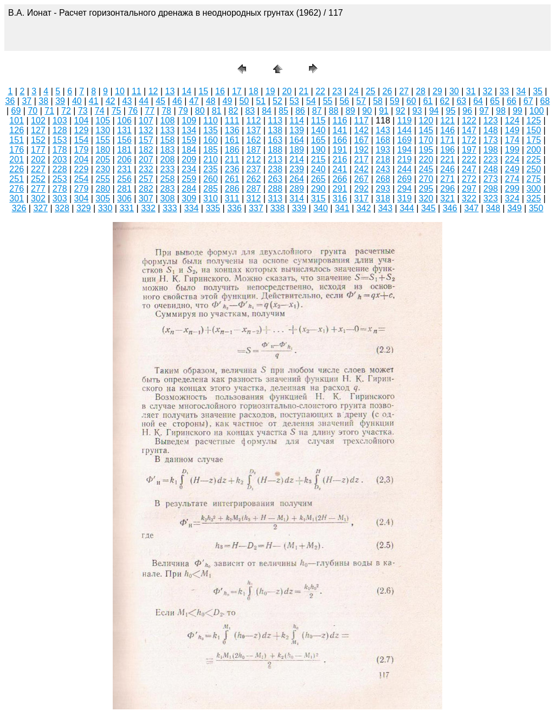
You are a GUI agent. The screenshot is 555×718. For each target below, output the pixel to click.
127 (38, 130)
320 (426, 198)
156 (124, 140)
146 (447, 130)
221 (447, 159)
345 (428, 208)
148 (490, 130)
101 (16, 120)
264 (296, 179)
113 (275, 120)
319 (404, 198)
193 (383, 149)
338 (277, 208)
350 (536, 208)
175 (533, 140)
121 (447, 120)
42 (110, 101)
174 (512, 140)
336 (234, 208)
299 (512, 188)
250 (533, 169)
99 (517, 110)
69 (16, 110)
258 (167, 179)
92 (400, 110)
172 (469, 140)
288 (275, 188)
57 (361, 101)
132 (146, 130)
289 (296, 188)
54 (311, 101)
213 (275, 159)
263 (275, 179)
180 (102, 149)
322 (469, 198)
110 (210, 120)
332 (148, 208)
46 (177, 101)
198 (490, 149)
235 (210, 169)
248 (490, 169)
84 (267, 110)
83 (250, 110)
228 (60, 169)
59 (394, 101)
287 (254, 188)
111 (232, 120)
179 (81, 149)
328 (62, 208)
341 (342, 208)
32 (488, 91)
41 (94, 101)
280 (102, 188)
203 (60, 159)
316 (340, 198)
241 (340, 169)
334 (191, 208)
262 (254, 179)
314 (296, 198)
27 (404, 91)
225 (533, 159)
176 (16, 149)
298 (490, 188)
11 (136, 91)
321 (447, 198)
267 (361, 179)
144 (404, 130)
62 (445, 101)
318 (383, 198)
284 (189, 188)
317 (361, 198)
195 (426, 149)
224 (512, 159)
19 (270, 91)
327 (40, 208)
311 (232, 198)
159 (189, 140)
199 (512, 149)
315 (318, 198)
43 (127, 101)
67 (528, 101)
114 (296, 120)
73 (83, 110)
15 (203, 91)
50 (244, 101)
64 (478, 101)
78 (166, 110)
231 (124, 169)
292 (361, 188)
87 (317, 110)
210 (210, 159)
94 (434, 110)
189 (296, 149)
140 (318, 130)
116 (340, 120)
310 (210, 198)
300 (533, 188)
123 (490, 120)
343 (385, 208)
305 (102, 198)
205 (102, 159)
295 (426, 188)
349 (514, 208)
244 (404, 169)
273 (490, 179)
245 (426, 169)
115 (318, 120)
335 (212, 208)
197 (469, 149)
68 (545, 101)
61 (428, 101)
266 (340, 179)
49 (228, 101)
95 (451, 110)
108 (167, 120)
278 (60, 188)
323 (490, 198)
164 (296, 140)
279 (81, 188)
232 (146, 169)
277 (38, 188)
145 (426, 130)
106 (124, 120)
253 (60, 179)
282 (146, 188)
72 (66, 110)
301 (16, 198)
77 (149, 110)
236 (232, 169)
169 (404, 140)
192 (361, 149)
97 (484, 110)
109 (189, 120)
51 (261, 101)
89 (350, 110)
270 (426, 179)
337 (256, 208)
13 (170, 91)
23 (337, 91)
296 (447, 188)
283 (167, 188)
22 (320, 91)
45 (160, 101)
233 (167, 169)
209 (189, 159)
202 (38, 159)
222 (469, 159)
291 (340, 188)
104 (81, 120)
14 (186, 91)
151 (16, 140)
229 (81, 169)
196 (447, 149)
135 (210, 130)
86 (300, 110)
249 (512, 169)
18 (254, 91)
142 (361, 130)
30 (454, 91)
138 (275, 130)
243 (383, 169)
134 (189, 130)
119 (404, 120)
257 (146, 179)
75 (116, 110)
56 (344, 101)
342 (364, 208)
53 (294, 101)
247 (469, 169)
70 (32, 110)
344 (406, 208)
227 (38, 169)
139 (296, 130)
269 (404, 179)
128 (60, 130)
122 (469, 120)
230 (102, 169)
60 (411, 101)
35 (538, 91)
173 (490, 140)
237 (254, 169)
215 (318, 159)
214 (296, 159)
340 (320, 208)
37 (26, 101)
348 (493, 208)
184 (189, 149)
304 (81, 198)
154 (81, 140)
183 (167, 149)
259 (189, 179)
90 (367, 110)
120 (426, 120)
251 (16, 179)
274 (512, 179)
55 (328, 101)
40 (77, 101)
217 (361, 159)
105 (102, 120)
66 (512, 101)
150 (533, 130)
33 (504, 91)
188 (275, 149)
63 (461, 101)
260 (210, 179)
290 (318, 188)
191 (340, 149)
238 (275, 169)
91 (384, 110)
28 (420, 91)
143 (383, 130)
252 (38, 179)
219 (404, 159)
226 (16, 169)
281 (124, 188)
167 (361, 140)
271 (447, 179)
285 (210, 188)
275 (533, 179)
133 (167, 130)
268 (383, 179)
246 (447, 169)
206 (124, 159)
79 (183, 110)
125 (533, 120)
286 (232, 188)
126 (16, 130)
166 (340, 140)
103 (60, 120)
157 (146, 140)
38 (43, 101)
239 (296, 169)
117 (361, 120)
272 (469, 179)
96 (467, 110)
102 (38, 120)
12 (153, 91)
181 (124, 149)
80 (200, 110)
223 (490, 159)
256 (124, 179)
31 (471, 91)
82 (233, 110)
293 (383, 188)
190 (318, 149)
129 (81, 130)
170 (426, 140)
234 (189, 169)
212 (254, 159)
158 (167, 140)
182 (146, 149)
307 (146, 198)
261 (232, 179)
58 (378, 101)
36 (10, 101)
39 (60, 101)
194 (404, 149)
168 (383, 140)
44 (144, 101)
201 (16, 159)
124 (512, 120)
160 (210, 140)
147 (469, 130)
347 (471, 208)
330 (105, 208)
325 (533, 198)
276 (16, 188)
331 (126, 208)
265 (318, 179)
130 (102, 130)
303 (60, 198)
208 (167, 159)
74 (100, 110)
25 (371, 91)
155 (102, 140)
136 (232, 130)
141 (340, 130)
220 (426, 159)
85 (283, 110)
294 (404, 188)
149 (512, 130)
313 (275, 198)
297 (469, 188)
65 (495, 101)
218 (383, 159)
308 (167, 198)
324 (512, 198)
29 (437, 91)
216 (340, 159)
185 (210, 149)
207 (146, 159)
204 (81, 159)
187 (254, 149)
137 (254, 130)
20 (287, 91)
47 (194, 101)
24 (354, 91)
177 (38, 149)
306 (124, 198)
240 (318, 169)
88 (334, 110)
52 (277, 101)
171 (447, 140)
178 (60, 149)
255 (102, 179)
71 (49, 110)
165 (318, 140)
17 (237, 91)
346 (450, 208)
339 (299, 208)
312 (254, 198)
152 (38, 140)
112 (254, 120)
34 (521, 91)
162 (254, 140)
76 (133, 110)
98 (501, 110)
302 (38, 198)
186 (232, 149)
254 (81, 179)
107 (146, 120)
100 (537, 110)
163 (275, 140)
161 (232, 140)
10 (120, 91)
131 (124, 130)
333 (170, 208)
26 (387, 91)
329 (83, 208)
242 (361, 169)
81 (217, 110)
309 (189, 198)
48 (211, 101)
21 (303, 91)
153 (60, 140)
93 (417, 110)
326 (19, 208)
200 (533, 149)
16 (220, 91)
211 (232, 159)
